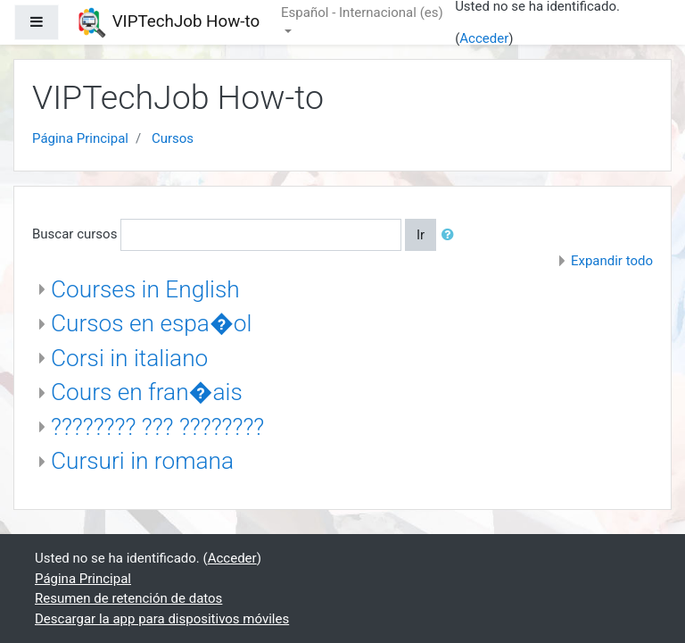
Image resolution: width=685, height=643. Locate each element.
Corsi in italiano (129, 358)
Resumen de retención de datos (128, 598)
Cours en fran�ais (147, 392)
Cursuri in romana (142, 460)
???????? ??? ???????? (157, 426)
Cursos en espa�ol (151, 323)
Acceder (483, 38)
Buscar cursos (74, 234)
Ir (421, 235)
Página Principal (80, 138)
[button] (451, 235)
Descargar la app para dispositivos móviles (162, 619)
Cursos (173, 138)
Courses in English (145, 289)
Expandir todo (612, 261)
